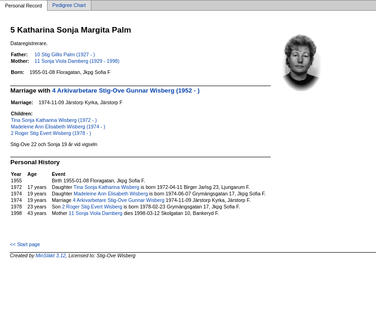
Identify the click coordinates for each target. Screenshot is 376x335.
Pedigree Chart (69, 5)
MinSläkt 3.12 (50, 255)
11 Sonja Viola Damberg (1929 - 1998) (76, 61)
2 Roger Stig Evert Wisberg (92, 206)
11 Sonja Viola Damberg (95, 213)
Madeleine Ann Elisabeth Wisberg (111, 193)
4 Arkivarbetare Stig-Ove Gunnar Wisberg (118, 200)
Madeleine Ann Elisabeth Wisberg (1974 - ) (58, 126)
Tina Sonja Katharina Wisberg (106, 187)
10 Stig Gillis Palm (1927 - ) (64, 54)
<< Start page (25, 244)
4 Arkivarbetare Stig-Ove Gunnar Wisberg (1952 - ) (125, 90)
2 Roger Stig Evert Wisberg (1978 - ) (51, 133)
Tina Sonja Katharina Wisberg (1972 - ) (53, 120)
